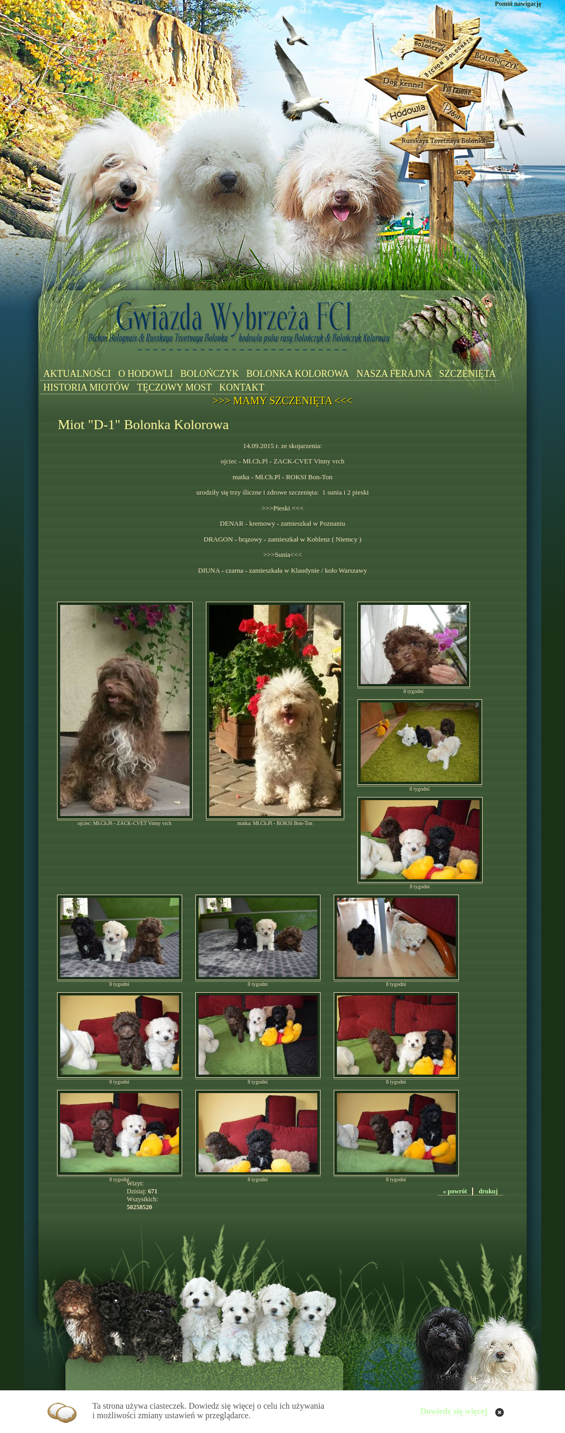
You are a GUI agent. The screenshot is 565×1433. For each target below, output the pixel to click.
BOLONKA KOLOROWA (297, 373)
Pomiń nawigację (518, 3)
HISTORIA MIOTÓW (86, 387)
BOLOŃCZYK (209, 373)
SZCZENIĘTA (467, 373)
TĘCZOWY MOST (174, 387)
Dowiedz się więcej (453, 1411)
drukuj (487, 1191)
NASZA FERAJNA (394, 373)
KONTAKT (242, 387)
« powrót (455, 1191)
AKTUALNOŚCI (77, 373)
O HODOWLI (145, 373)
